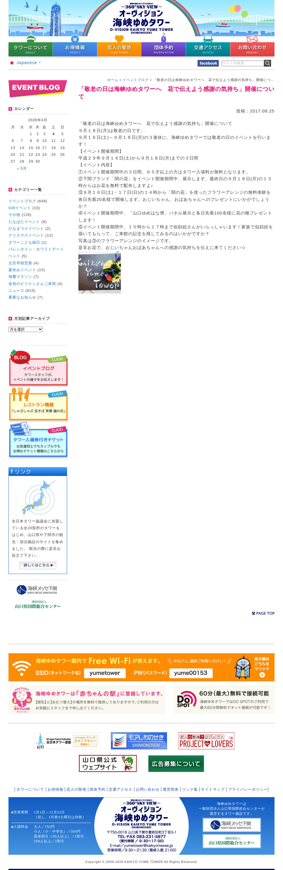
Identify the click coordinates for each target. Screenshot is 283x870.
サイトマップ (213, 789)
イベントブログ (22, 201)
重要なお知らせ (22, 297)
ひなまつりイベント (26, 228)
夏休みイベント (22, 270)
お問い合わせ (148, 789)
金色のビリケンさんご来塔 (32, 284)
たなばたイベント (24, 222)
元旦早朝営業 (20, 263)
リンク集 (190, 789)
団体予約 (98, 789)
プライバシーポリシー (248, 789)
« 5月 (22, 168)
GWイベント (19, 208)
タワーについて (30, 789)
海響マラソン (20, 277)
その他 (14, 214)
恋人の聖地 (76, 789)
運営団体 (171, 789)
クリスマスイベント (26, 235)
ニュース (16, 290)
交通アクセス (120, 789)
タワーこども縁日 (24, 242)
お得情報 (55, 789)
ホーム (112, 80)
